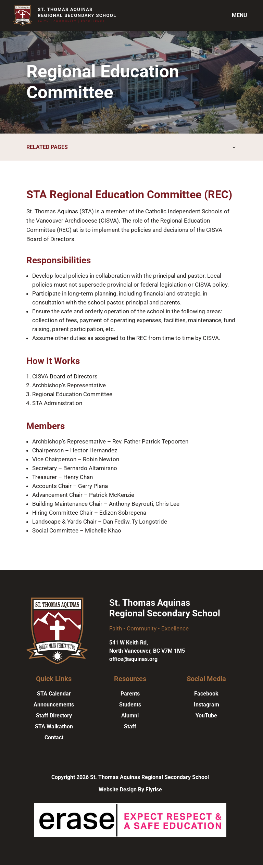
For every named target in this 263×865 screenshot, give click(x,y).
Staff (130, 726)
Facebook (206, 693)
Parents (130, 693)
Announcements (54, 704)
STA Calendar (54, 693)
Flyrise (154, 789)
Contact (54, 737)
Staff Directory (54, 715)
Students (130, 704)
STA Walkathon (54, 726)
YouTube (206, 715)
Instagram (206, 704)
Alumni (130, 715)
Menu (239, 15)
